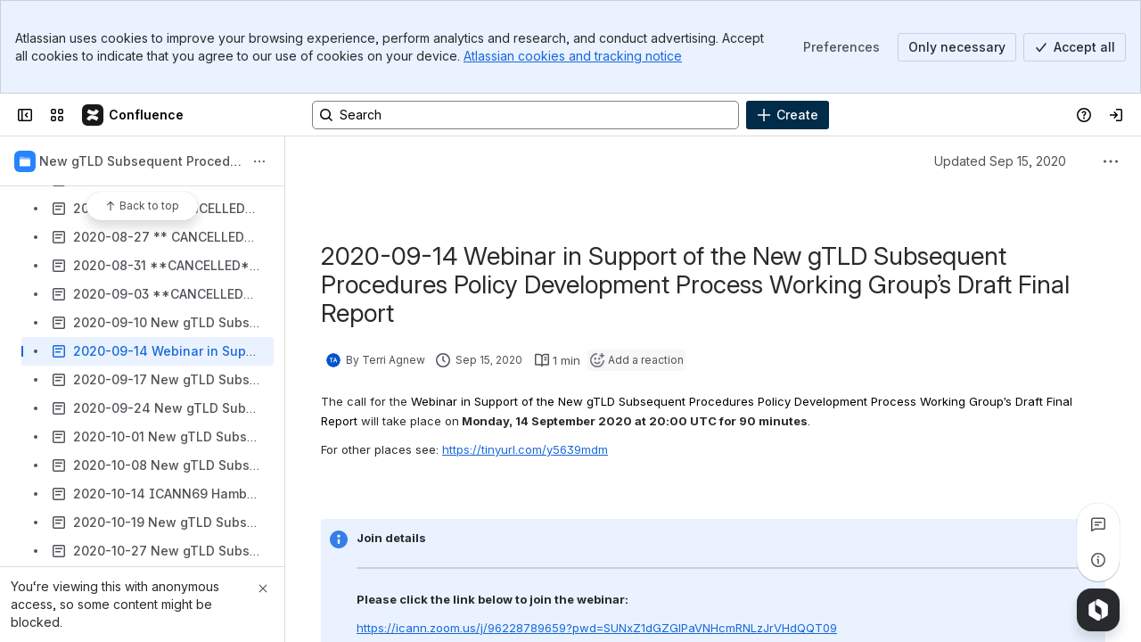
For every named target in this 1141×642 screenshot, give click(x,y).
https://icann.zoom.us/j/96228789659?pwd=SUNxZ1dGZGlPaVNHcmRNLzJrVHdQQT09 (597, 628)
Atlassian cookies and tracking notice (573, 55)
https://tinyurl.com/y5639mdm (525, 449)
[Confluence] (133, 115)
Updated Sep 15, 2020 (1000, 161)
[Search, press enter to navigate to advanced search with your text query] (525, 115)
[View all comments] (1098, 524)
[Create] (787, 115)
